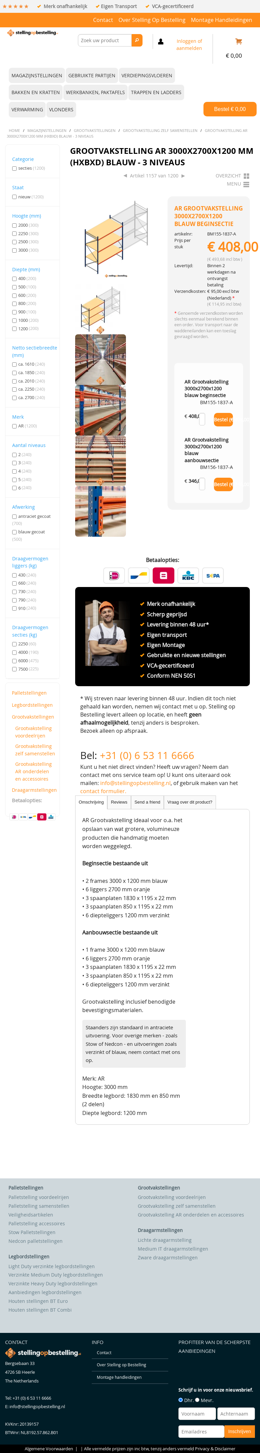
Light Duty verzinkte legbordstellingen (51, 1266)
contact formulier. (103, 791)
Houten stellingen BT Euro (38, 1301)
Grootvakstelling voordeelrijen (33, 732)
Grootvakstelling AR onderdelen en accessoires (33, 771)
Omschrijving (91, 802)
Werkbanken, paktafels (95, 92)
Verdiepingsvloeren (147, 76)
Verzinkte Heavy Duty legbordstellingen (53, 1283)
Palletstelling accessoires (36, 1223)
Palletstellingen (29, 693)
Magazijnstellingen (37, 76)
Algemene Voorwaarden (49, 1449)
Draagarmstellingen (34, 790)
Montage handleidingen (221, 20)
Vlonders (61, 110)
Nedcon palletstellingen (35, 1241)
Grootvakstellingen (33, 717)
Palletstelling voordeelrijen (38, 1197)
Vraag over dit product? (190, 802)
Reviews (119, 802)
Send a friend (147, 802)
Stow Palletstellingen (32, 1232)
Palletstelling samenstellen (38, 1206)
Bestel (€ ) (223, 420)
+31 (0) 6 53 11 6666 (147, 755)
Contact (103, 20)
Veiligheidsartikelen (30, 1214)
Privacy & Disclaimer (215, 1449)
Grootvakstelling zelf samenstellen (35, 750)
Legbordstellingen (32, 705)
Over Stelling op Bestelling (152, 20)
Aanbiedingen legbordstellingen (45, 1292)
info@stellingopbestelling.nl (135, 783)
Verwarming (27, 110)
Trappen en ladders (156, 92)
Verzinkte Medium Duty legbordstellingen (55, 1275)
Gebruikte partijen (91, 76)
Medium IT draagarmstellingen (173, 1249)
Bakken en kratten (36, 92)
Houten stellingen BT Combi (40, 1310)
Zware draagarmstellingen (168, 1257)
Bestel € (230, 109)
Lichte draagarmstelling (165, 1240)
